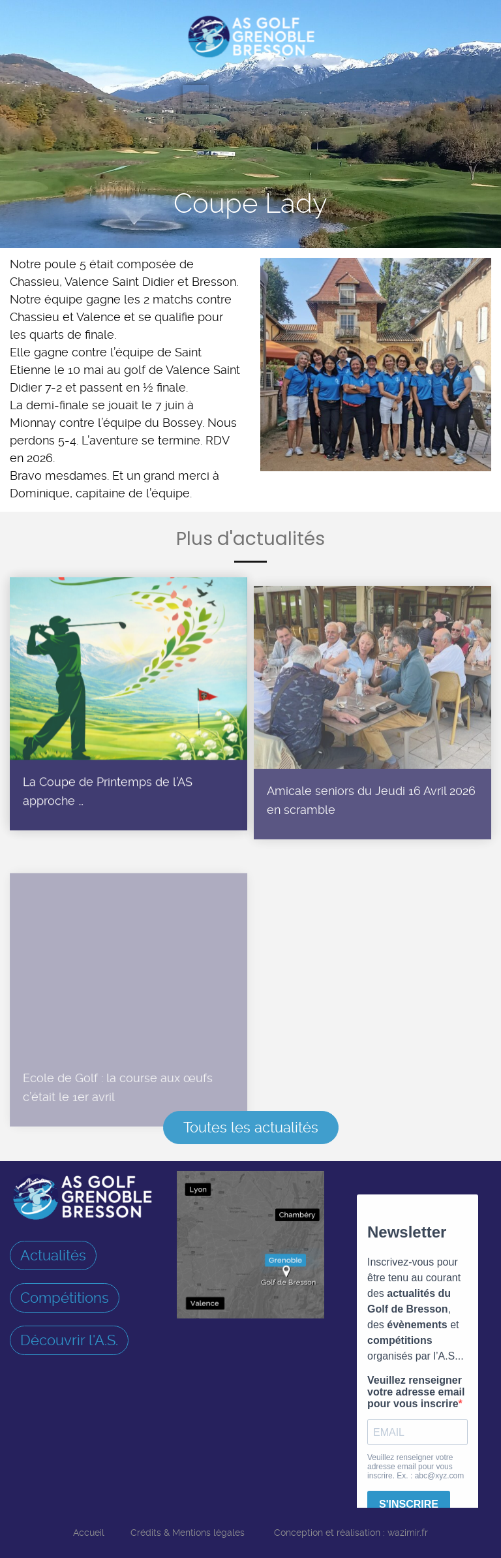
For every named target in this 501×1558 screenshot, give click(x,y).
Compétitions (64, 1297)
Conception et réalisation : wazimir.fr (351, 1532)
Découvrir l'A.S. (69, 1340)
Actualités (53, 1255)
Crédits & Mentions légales (187, 1532)
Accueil (88, 1532)
